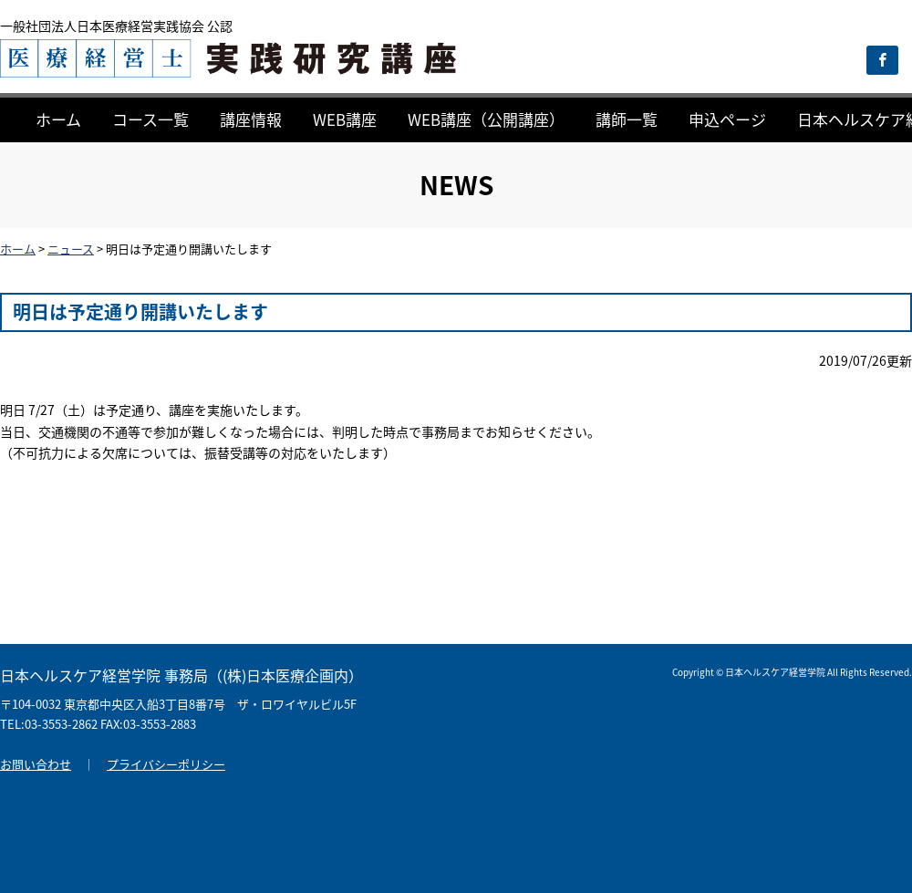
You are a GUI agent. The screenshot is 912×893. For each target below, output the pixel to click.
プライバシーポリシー (166, 764)
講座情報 (251, 119)
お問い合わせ (35, 764)
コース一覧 (150, 119)
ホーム (58, 119)
